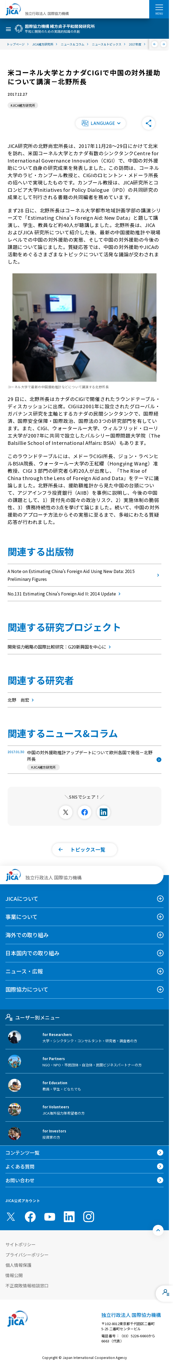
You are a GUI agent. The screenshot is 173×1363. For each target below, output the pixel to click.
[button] (100, 123)
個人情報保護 (18, 1265)
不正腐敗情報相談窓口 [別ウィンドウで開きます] (27, 1285)
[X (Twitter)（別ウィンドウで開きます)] (10, 1216)
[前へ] (154, 44)
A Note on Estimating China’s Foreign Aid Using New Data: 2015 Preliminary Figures (84, 575)
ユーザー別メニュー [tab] (32, 1017)
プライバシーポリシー (27, 1254)
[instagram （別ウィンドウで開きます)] (88, 1216)
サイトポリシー (20, 1244)
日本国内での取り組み (32, 953)
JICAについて (21, 898)
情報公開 (14, 1275)
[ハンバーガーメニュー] (159, 7)
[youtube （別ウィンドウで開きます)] (49, 1216)
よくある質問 (20, 1166)
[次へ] (163, 44)
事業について (21, 917)
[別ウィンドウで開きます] (65, 812)
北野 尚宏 (22, 700)
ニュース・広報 (24, 971)
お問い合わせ (20, 1180)
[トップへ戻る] (158, 1230)
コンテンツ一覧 (22, 1152)
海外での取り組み (27, 935)
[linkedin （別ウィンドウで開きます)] (69, 1216)
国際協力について (26, 989)
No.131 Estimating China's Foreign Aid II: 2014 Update (65, 593)
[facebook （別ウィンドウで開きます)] (30, 1216)
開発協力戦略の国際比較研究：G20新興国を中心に (60, 646)
